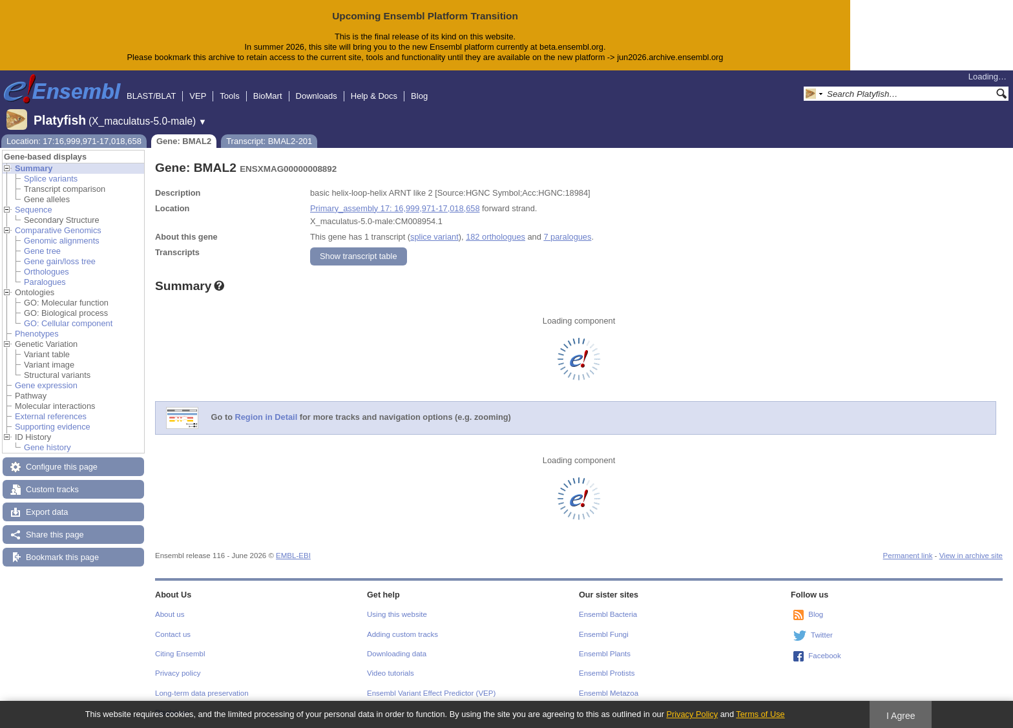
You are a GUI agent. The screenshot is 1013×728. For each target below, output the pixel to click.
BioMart (267, 96)
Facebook (824, 656)
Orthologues (46, 271)
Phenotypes (37, 333)
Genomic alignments (61, 240)
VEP (197, 96)
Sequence (33, 209)
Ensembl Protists (606, 673)
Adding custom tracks (402, 634)
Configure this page (62, 467)
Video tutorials (390, 673)
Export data (47, 512)
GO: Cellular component (68, 323)
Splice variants (51, 178)
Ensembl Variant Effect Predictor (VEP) (431, 693)
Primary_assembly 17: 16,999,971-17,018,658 (395, 208)
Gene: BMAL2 (183, 141)
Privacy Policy (692, 714)
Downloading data (396, 654)
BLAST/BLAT (151, 96)
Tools (229, 96)
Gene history (47, 447)
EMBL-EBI (293, 555)
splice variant (434, 237)
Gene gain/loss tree (60, 261)
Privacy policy (177, 673)
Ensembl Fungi (604, 634)
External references (51, 416)
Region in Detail (266, 417)
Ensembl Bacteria (608, 614)
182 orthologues (495, 237)
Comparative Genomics (58, 230)
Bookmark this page (62, 557)
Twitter (822, 635)
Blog (419, 96)
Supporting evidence (52, 427)
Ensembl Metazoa (608, 693)
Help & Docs (374, 96)
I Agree (900, 716)
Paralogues (45, 282)
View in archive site (971, 555)
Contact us (173, 634)
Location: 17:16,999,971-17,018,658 (73, 141)
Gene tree (42, 251)
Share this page (55, 534)
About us (169, 614)
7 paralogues (567, 237)
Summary (33, 168)
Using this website (397, 614)
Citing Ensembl (180, 654)
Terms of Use (760, 714)
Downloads (316, 96)
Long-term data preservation (202, 693)
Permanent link (908, 555)
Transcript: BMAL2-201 (269, 141)
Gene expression (46, 385)
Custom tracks (52, 489)
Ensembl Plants (605, 654)
